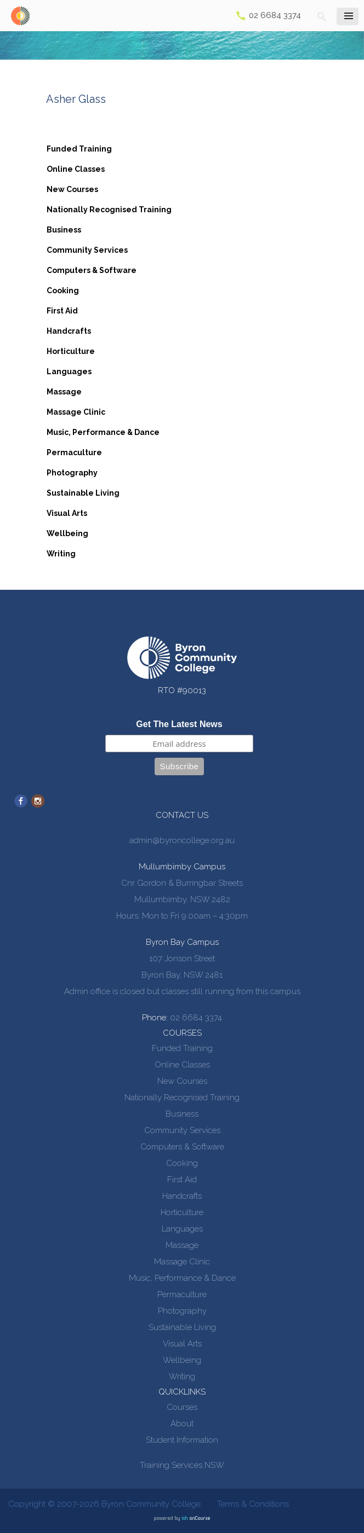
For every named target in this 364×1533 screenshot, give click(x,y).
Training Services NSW (182, 1465)
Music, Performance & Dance (103, 432)
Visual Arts (67, 513)
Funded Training (79, 148)
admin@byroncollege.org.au (182, 840)
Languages (69, 371)
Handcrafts (69, 331)
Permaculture (74, 452)
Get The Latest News (179, 724)
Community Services (87, 250)
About (182, 1424)
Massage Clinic (76, 412)
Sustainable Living (83, 493)
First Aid (62, 310)
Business (64, 229)
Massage (64, 391)
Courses (182, 1407)
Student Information (182, 1440)
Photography (72, 472)
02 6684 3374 (275, 15)
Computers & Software (91, 270)
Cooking (63, 290)
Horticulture (71, 351)
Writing (61, 553)
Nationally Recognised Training (109, 209)
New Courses (72, 189)
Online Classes (76, 169)
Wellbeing (67, 533)
